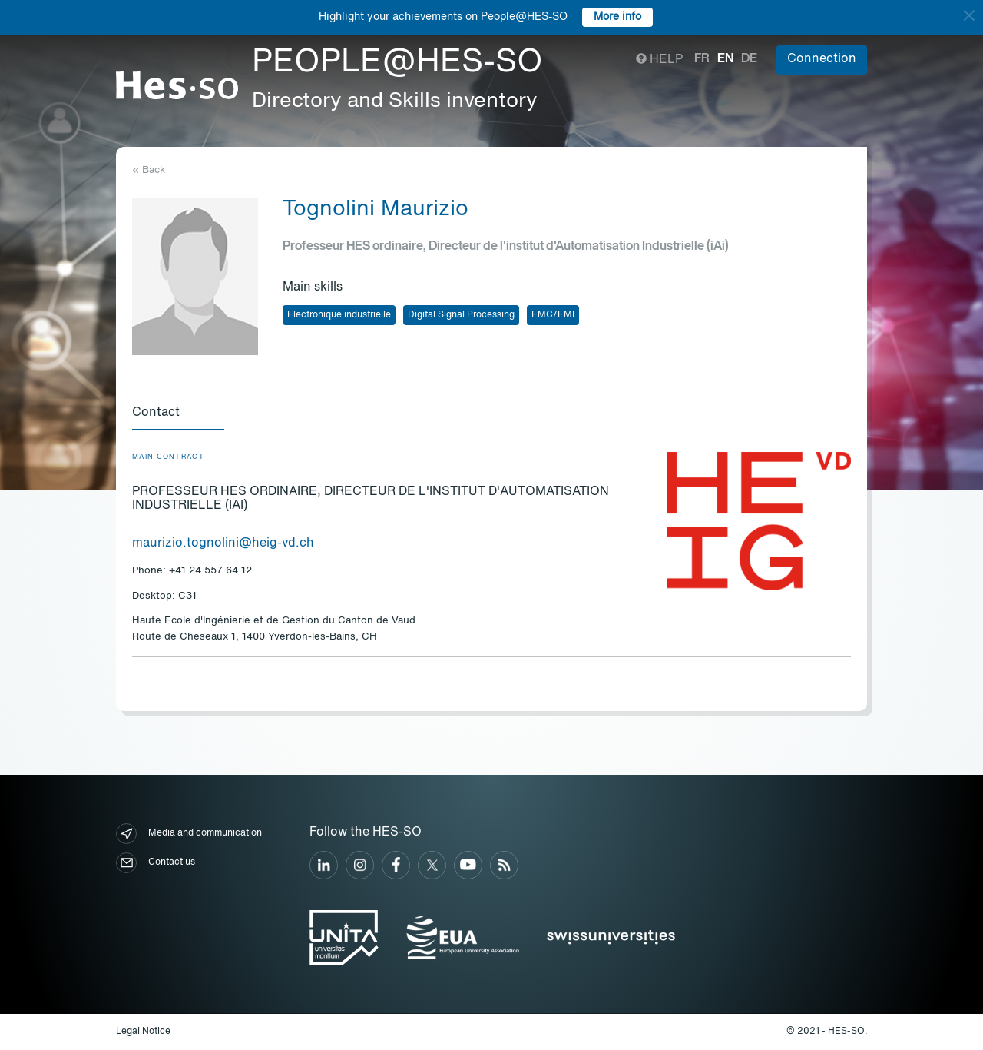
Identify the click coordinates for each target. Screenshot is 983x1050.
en (725, 59)
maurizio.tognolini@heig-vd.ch (223, 543)
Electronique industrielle (339, 315)
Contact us (155, 862)
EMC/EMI (552, 315)
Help (659, 60)
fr (702, 59)
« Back (148, 170)
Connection (821, 59)
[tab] (178, 413)
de (749, 59)
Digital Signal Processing (461, 315)
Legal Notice (143, 1031)
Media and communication (189, 833)
